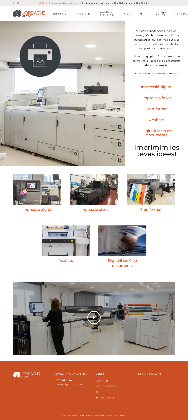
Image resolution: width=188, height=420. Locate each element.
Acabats (156, 120)
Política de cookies (100, 415)
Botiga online (161, 13)
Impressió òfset (156, 98)
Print (143, 14)
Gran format (156, 109)
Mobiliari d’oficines (107, 13)
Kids (127, 14)
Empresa (60, 14)
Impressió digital (156, 87)
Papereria (83, 14)
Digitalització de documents (156, 133)
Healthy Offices (106, 386)
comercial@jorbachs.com (67, 3)
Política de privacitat (117, 415)
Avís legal (87, 415)
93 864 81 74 (45, 3)
